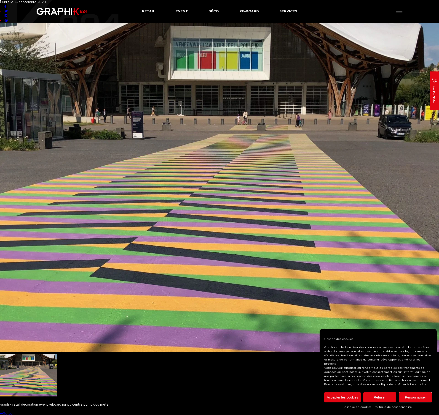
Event (182, 11)
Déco (214, 11)
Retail (148, 11)
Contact (434, 91)
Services (288, 11)
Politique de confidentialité (393, 407)
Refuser (380, 397)
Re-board (249, 11)
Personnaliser (415, 397)
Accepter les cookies (342, 397)
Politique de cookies (357, 407)
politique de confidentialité (395, 384)
